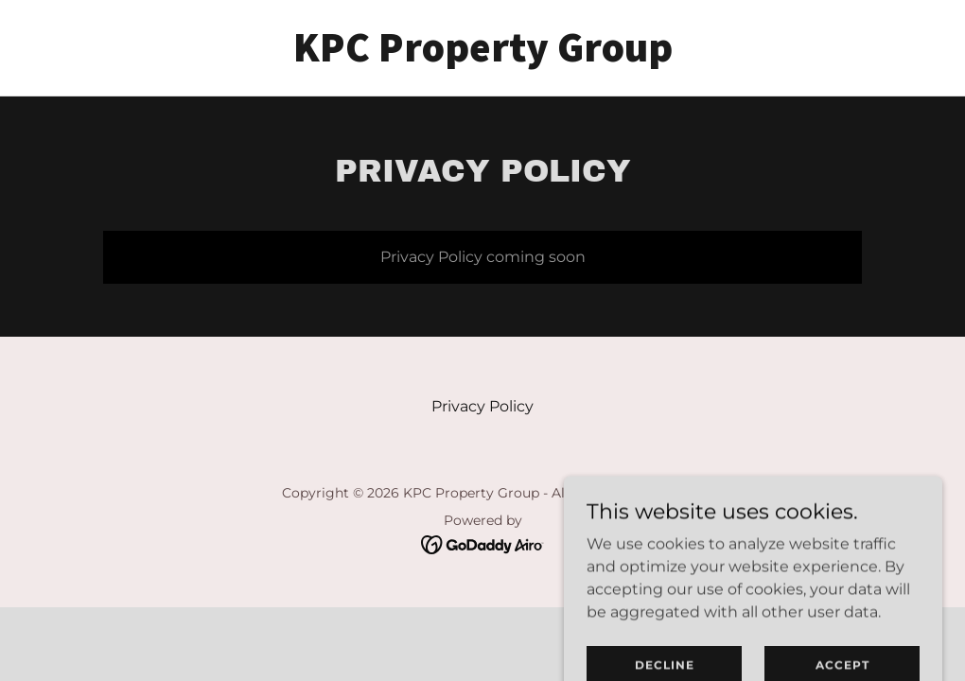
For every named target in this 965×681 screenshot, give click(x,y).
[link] (483, 56)
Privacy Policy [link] (482, 406)
